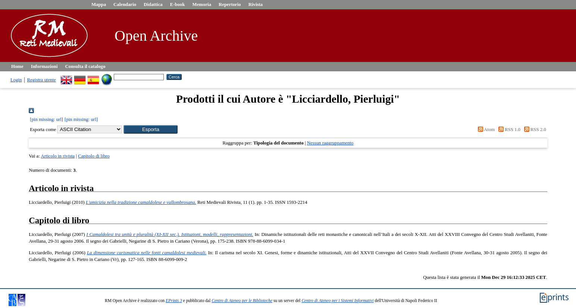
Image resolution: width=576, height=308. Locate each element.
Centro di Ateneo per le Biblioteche (242, 300)
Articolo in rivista (58, 156)
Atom (485, 129)
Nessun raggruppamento (330, 143)
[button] (150, 129)
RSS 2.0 (534, 129)
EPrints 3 (174, 300)
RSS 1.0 (508, 129)
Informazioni (44, 66)
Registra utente (41, 80)
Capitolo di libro (94, 156)
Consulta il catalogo (85, 66)
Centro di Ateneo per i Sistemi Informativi (337, 300)
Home (17, 66)
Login (16, 80)
